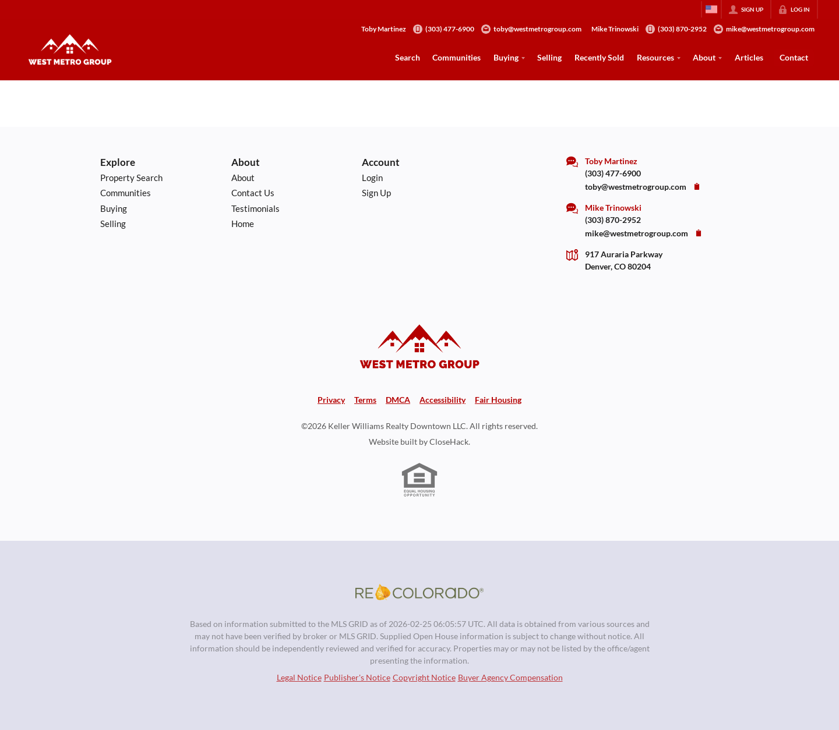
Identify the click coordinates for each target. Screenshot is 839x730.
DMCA (398, 400)
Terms (365, 400)
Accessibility (443, 400)
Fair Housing (498, 400)
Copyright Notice (424, 677)
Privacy (331, 400)
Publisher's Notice (357, 677)
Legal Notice (299, 677)
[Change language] (711, 9)
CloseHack (448, 441)
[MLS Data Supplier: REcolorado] (419, 592)
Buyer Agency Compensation (510, 677)
